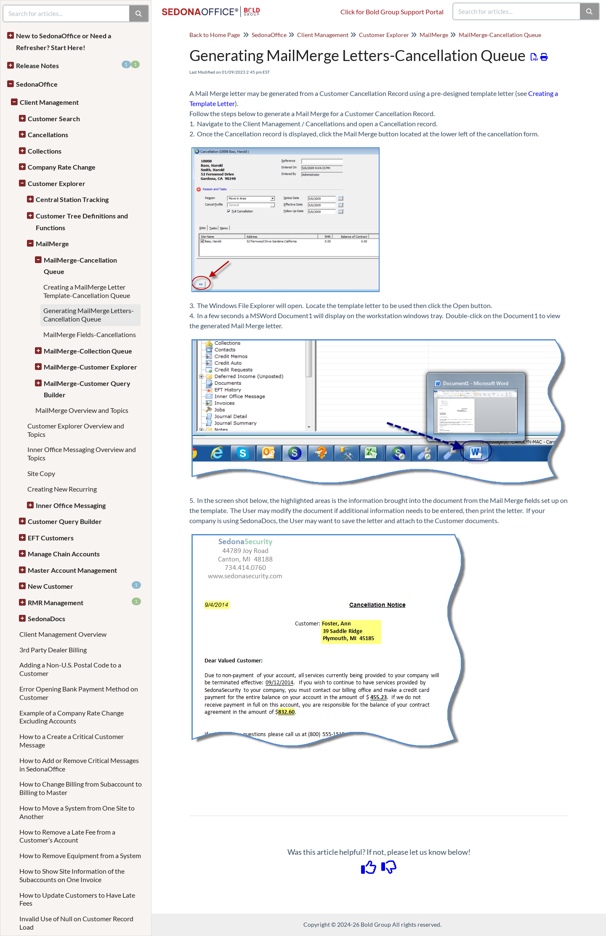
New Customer (84, 585)
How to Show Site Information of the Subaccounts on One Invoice (72, 875)
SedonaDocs (46, 618)
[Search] (590, 11)
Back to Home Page (214, 34)
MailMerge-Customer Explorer (90, 367)
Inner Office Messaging (71, 505)
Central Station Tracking (72, 199)
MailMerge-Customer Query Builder (87, 389)
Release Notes (78, 65)
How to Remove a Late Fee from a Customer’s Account (67, 836)
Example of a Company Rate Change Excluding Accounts (71, 717)
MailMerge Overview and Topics (81, 410)
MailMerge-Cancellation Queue (80, 266)
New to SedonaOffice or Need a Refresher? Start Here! (63, 41)
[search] (516, 11)
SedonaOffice (37, 84)
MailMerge (52, 243)
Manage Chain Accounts (64, 554)
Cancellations (48, 134)
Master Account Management (72, 570)
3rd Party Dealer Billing (53, 650)
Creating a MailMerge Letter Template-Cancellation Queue (86, 291)
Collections (44, 151)
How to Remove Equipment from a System (80, 855)
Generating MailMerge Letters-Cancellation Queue (88, 314)
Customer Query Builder (65, 521)
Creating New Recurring (62, 489)
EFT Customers (51, 538)
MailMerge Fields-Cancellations (89, 334)
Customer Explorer (56, 183)
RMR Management (84, 602)
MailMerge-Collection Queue (88, 351)
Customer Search (54, 118)
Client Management (49, 102)
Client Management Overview (62, 634)
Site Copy (41, 473)
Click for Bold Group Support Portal (392, 12)
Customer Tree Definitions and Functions (82, 221)
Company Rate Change (62, 167)
